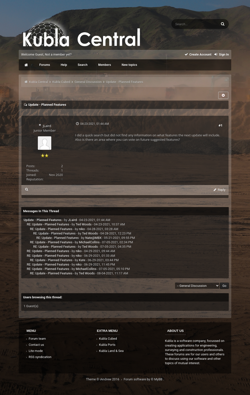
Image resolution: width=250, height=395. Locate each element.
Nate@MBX (93, 238)
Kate (82, 260)
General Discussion (88, 82)
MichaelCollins (89, 242)
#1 (220, 125)
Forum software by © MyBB (143, 379)
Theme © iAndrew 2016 (105, 379)
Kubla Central (38, 82)
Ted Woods (84, 224)
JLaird (47, 126)
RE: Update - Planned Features (48, 224)
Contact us (34, 345)
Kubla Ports (105, 345)
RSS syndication (38, 357)
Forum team (35, 338)
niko (82, 229)
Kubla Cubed (61, 82)
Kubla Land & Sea (109, 351)
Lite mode (34, 351)
